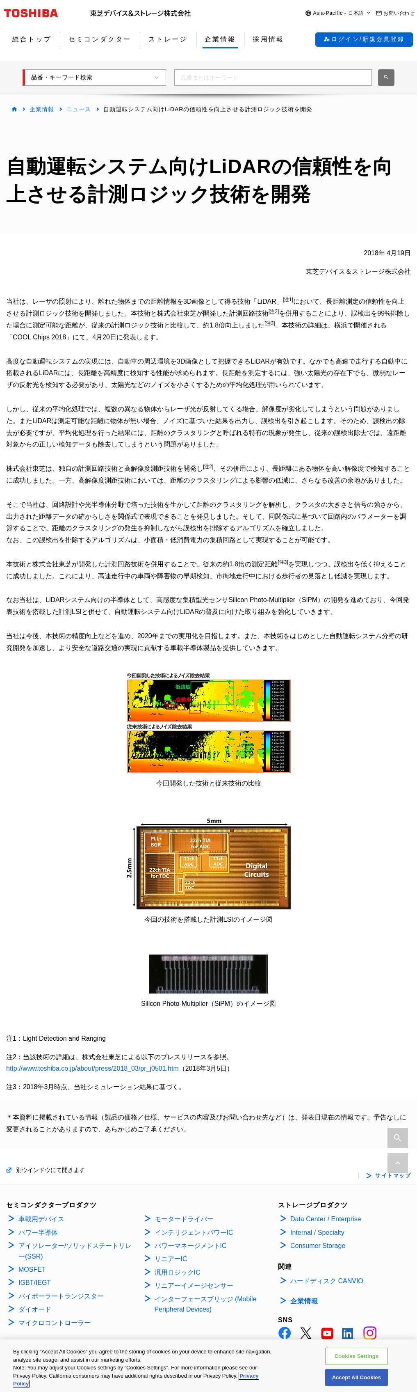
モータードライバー (184, 1219)
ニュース (78, 109)
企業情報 (42, 109)
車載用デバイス (41, 1219)
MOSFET (32, 1269)
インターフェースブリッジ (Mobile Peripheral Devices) (206, 1304)
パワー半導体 (38, 1232)
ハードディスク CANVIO (326, 1281)
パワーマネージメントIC (191, 1245)
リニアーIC (171, 1258)
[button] (338, 13)
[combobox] (273, 77)
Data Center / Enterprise (325, 1219)
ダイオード (34, 1309)
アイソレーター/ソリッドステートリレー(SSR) (75, 1251)
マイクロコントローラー (54, 1322)
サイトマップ (393, 1176)
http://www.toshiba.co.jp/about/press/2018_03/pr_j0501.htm (92, 1068)
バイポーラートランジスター (61, 1296)
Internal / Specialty (317, 1232)
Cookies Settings (357, 1357)
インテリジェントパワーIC (194, 1232)
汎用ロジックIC (178, 1272)
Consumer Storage (317, 1245)
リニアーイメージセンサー (194, 1285)
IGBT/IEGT (34, 1282)
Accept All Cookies (356, 1379)
